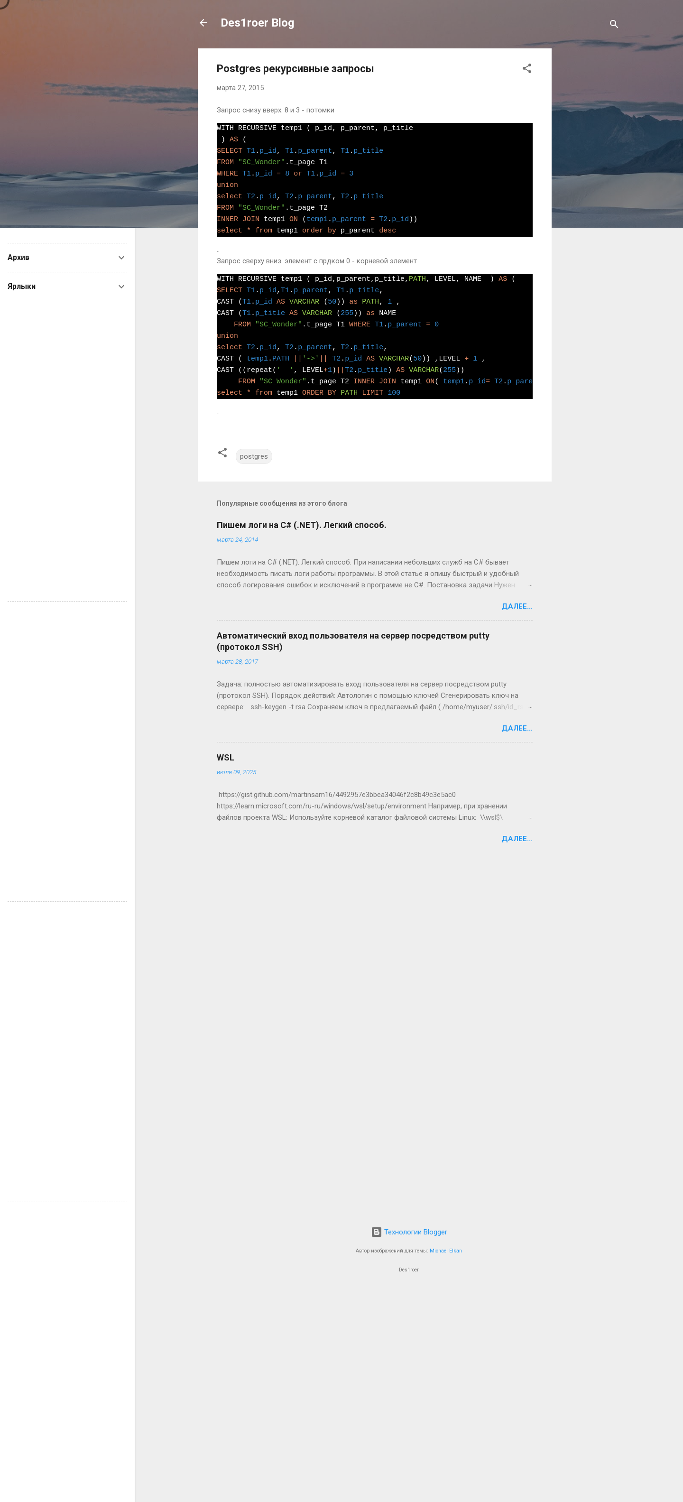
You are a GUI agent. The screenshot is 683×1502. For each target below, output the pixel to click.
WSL (225, 757)
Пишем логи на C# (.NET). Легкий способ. (302, 525)
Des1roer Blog (258, 22)
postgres (254, 456)
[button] (527, 70)
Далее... (517, 606)
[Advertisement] (589, 190)
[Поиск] (614, 25)
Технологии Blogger (409, 1232)
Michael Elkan (446, 1251)
